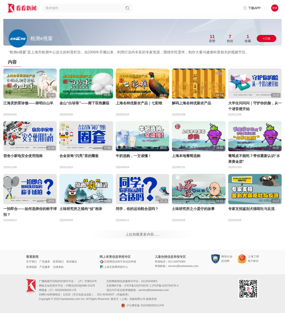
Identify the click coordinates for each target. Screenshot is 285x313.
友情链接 (31, 267)
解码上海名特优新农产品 (191, 103)
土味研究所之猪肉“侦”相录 (80, 209)
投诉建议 (71, 261)
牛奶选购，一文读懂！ (133, 156)
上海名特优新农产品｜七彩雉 (139, 103)
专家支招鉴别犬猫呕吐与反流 (251, 209)
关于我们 (31, 261)
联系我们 (58, 261)
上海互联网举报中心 (114, 267)
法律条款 (58, 267)
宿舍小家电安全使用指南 (23, 156)
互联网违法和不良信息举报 (118, 261)
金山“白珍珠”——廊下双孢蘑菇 (84, 103)
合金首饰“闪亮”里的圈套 (79, 156)
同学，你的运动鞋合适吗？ (137, 209)
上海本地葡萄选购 (186, 156)
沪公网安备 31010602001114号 (142, 305)
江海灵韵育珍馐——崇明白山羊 (28, 103)
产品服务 (44, 267)
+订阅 (266, 38)
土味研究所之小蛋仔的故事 (193, 209)
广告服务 (44, 261)
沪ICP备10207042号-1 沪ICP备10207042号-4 (151, 285)
